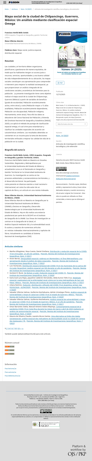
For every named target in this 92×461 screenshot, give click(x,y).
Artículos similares (14, 246)
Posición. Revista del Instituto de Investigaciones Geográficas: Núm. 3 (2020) (46, 274)
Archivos (15, 9)
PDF (61, 83)
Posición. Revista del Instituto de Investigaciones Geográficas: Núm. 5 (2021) (48, 269)
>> (22, 328)
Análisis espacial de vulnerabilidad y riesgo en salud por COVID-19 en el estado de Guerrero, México (48, 293)
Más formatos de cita (65, 124)
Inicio (7, 9)
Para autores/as (10, 372)
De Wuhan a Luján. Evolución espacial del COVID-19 (45, 273)
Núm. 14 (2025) (26, 9)
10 (19, 328)
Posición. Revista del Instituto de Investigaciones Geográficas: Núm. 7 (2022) (44, 262)
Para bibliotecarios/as (12, 376)
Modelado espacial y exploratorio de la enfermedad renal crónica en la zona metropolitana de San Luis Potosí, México (47, 280)
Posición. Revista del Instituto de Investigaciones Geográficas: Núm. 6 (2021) (53, 282)
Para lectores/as (10, 368)
